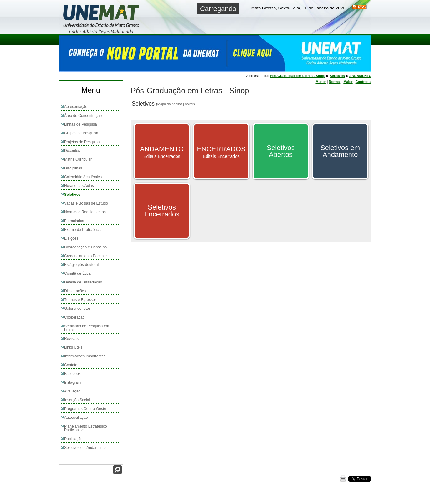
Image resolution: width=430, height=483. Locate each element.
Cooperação (74, 317)
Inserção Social (77, 400)
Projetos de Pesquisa (82, 142)
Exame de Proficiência (82, 229)
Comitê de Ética (77, 273)
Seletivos (72, 194)
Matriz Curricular (78, 159)
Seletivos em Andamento (85, 447)
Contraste (363, 82)
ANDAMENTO (360, 76)
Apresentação (75, 107)
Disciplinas (73, 168)
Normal (334, 82)
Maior (347, 82)
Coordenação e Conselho (85, 247)
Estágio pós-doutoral (81, 264)
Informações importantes (84, 356)
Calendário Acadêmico (83, 177)
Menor (320, 82)
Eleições (71, 238)
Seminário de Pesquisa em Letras (86, 328)
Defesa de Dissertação (83, 282)
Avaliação (72, 391)
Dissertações (75, 291)
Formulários (74, 221)
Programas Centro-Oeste (85, 409)
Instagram (72, 382)
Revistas (71, 338)
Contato (70, 365)
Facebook (72, 373)
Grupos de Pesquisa (81, 133)
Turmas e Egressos (80, 300)
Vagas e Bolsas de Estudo (86, 203)
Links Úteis (73, 347)
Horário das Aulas (79, 186)
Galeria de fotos (77, 308)
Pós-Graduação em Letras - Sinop (297, 76)
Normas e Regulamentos (85, 212)
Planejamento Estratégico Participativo (85, 428)
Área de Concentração (83, 115)
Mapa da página (169, 104)
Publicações (74, 439)
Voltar (189, 104)
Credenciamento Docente (85, 256)
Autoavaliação (76, 417)
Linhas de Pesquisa (80, 124)
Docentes (72, 150)
